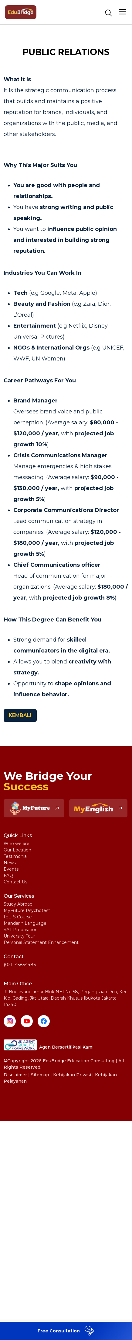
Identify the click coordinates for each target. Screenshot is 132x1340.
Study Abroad (18, 904)
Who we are (16, 843)
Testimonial (16, 856)
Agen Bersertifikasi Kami (48, 1044)
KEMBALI (20, 715)
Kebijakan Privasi (72, 1074)
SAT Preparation (21, 929)
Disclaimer (15, 1074)
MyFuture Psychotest (27, 910)
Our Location (17, 850)
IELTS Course (18, 917)
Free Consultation (67, 1331)
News (10, 862)
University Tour (19, 936)
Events (11, 869)
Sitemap (40, 1074)
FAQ (8, 875)
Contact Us (15, 882)
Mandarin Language (25, 923)
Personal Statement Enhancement (41, 942)
